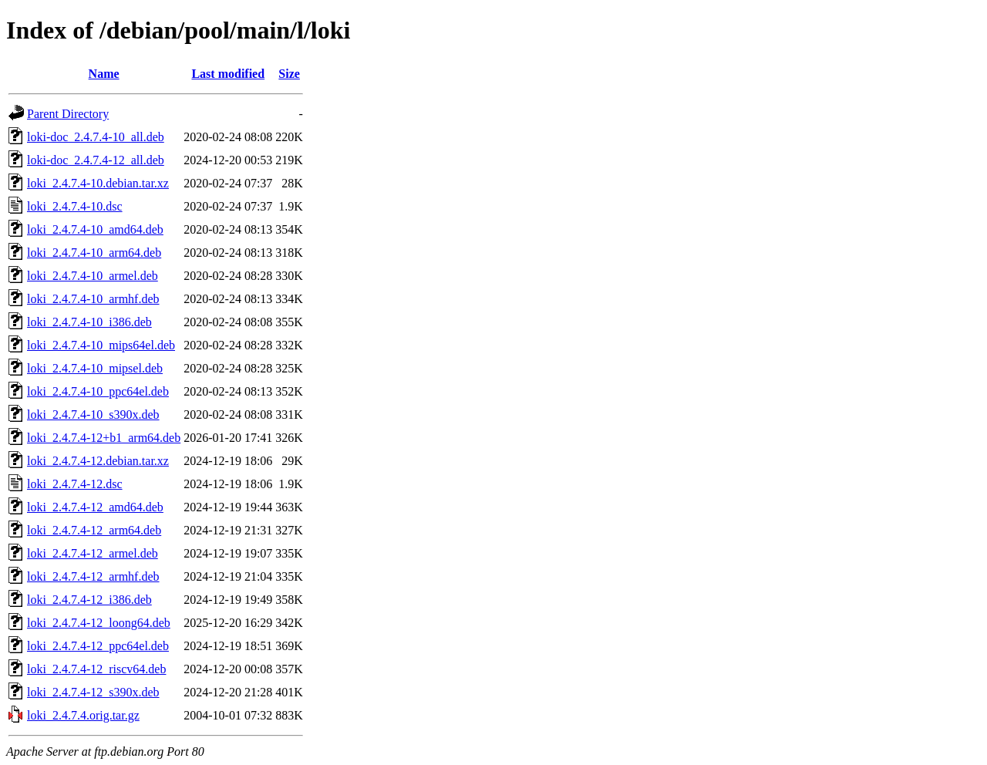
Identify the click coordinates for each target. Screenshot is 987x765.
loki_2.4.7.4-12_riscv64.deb (96, 669)
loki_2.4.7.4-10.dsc (75, 206)
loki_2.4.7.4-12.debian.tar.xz (98, 460)
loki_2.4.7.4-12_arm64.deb (94, 530)
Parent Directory (68, 113)
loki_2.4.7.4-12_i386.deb (89, 599)
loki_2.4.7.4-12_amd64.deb (95, 507)
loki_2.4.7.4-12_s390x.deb (93, 692)
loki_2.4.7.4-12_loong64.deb (98, 622)
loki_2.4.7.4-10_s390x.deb (93, 414)
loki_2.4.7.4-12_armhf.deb (93, 576)
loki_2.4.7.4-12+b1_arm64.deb (103, 437)
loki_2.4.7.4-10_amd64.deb (95, 229)
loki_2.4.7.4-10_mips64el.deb (101, 345)
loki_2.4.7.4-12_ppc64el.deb (98, 645)
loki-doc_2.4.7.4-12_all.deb (95, 160)
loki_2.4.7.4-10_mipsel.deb (95, 368)
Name (104, 73)
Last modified (227, 73)
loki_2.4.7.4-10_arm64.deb (94, 252)
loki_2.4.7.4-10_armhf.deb (93, 298)
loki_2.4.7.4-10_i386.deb (89, 322)
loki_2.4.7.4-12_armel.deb (92, 553)
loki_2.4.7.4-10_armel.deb (92, 275)
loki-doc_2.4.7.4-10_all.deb (95, 136)
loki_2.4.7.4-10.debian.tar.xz (98, 183)
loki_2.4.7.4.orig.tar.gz (83, 715)
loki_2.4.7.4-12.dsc (75, 483)
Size (289, 73)
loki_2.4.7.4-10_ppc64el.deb (98, 391)
